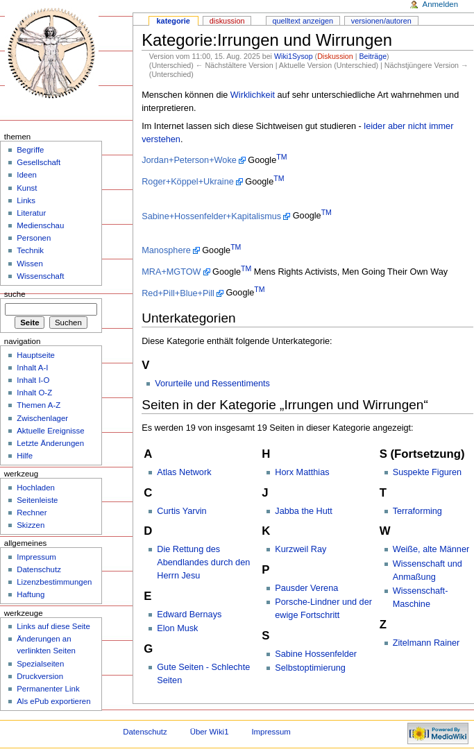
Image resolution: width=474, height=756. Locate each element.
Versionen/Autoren (381, 21)
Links (26, 200)
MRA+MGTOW (171, 272)
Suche (15, 294)
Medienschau (40, 225)
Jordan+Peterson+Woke (189, 160)
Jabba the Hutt (303, 511)
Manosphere (166, 250)
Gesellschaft (38, 162)
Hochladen (36, 487)
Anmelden (441, 4)
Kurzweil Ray (300, 549)
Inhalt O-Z (34, 392)
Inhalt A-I (32, 367)
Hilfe (25, 456)
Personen (34, 238)
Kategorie (173, 21)
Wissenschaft (40, 276)
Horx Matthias (302, 472)
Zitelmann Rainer (426, 643)
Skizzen (30, 525)
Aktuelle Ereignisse (50, 431)
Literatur (31, 213)
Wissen (30, 263)
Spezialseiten (40, 664)
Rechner (31, 512)
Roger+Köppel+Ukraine (188, 182)
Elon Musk (177, 628)
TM (281, 157)
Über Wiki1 (209, 732)
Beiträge (373, 56)
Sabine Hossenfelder (316, 654)
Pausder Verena (306, 588)
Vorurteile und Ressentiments (212, 383)
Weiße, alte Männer (431, 549)
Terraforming (417, 511)
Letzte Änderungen (50, 443)
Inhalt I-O (33, 380)
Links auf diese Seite (53, 626)
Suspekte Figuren (427, 472)
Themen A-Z (38, 405)
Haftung (30, 594)
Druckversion (40, 676)
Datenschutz (39, 569)
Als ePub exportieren (53, 701)
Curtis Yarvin (181, 511)
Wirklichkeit (252, 95)
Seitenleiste (37, 500)
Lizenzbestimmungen (54, 582)
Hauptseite (36, 355)
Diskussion (335, 56)
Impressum (36, 557)
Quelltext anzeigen (302, 21)
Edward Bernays (189, 614)
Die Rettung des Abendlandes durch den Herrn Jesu (203, 562)
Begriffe (30, 150)
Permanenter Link (48, 689)
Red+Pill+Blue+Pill (178, 293)
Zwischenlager (42, 418)
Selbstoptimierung (310, 668)
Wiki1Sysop (293, 56)
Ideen (27, 175)
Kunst (27, 188)
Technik (30, 250)
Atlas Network (184, 472)
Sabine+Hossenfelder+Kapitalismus (211, 216)
